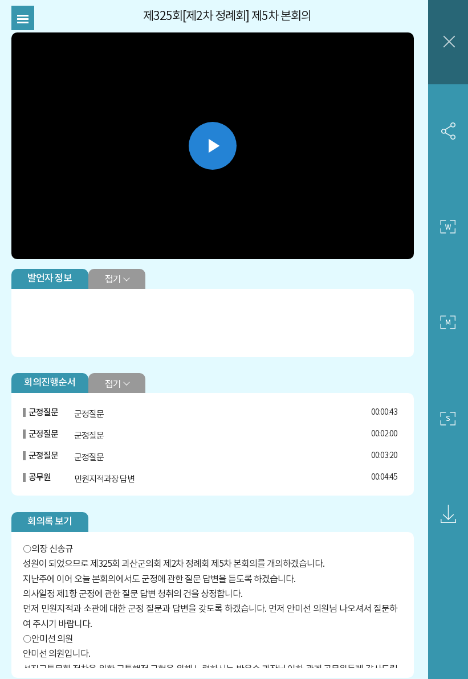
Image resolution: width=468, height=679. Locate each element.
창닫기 (448, 42)
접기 (112, 278)
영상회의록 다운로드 (448, 514)
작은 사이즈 (448, 419)
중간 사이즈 (448, 323)
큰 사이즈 (448, 227)
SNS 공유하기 (448, 131)
